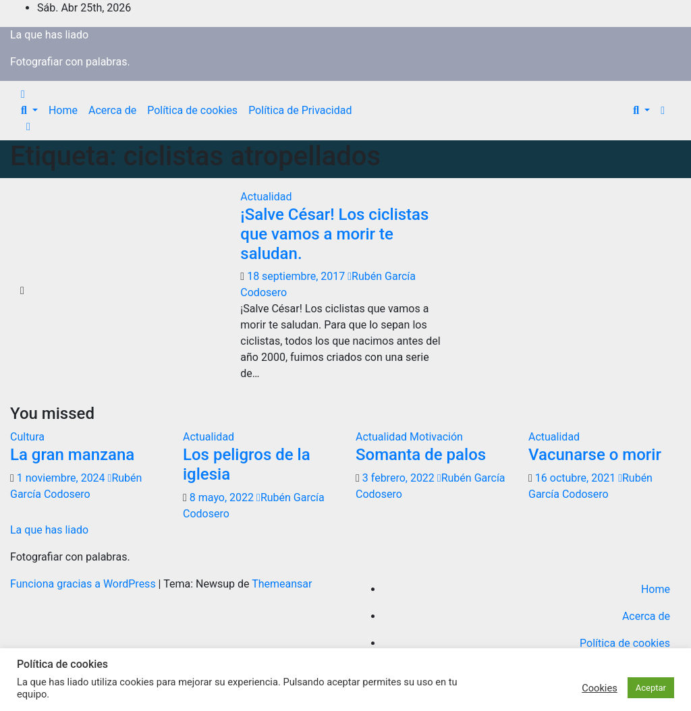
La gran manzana (72, 454)
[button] (29, 110)
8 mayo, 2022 (223, 497)
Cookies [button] (599, 688)
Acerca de (112, 110)
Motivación (436, 436)
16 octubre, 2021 (576, 478)
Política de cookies (192, 110)
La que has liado (49, 34)
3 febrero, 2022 (399, 478)
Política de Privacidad (300, 110)
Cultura (27, 436)
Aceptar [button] (651, 688)
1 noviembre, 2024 (62, 478)
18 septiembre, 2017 (297, 276)
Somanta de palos (421, 454)
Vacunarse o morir (594, 454)
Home (63, 110)
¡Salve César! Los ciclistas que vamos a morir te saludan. (334, 234)
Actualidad (266, 196)
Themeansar (282, 583)
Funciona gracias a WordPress (84, 583)
